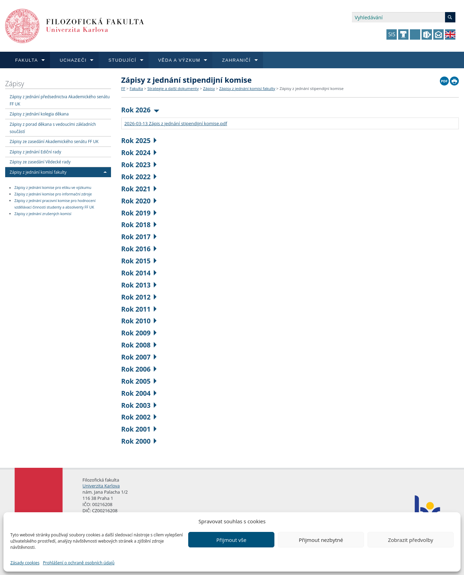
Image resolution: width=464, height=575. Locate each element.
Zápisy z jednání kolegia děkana (39, 114)
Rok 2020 (139, 200)
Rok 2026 (140, 109)
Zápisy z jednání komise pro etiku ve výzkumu (52, 187)
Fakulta (136, 88)
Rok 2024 (139, 152)
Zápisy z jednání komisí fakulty (38, 172)
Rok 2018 (139, 224)
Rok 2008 (139, 345)
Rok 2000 (139, 441)
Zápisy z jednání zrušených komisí (42, 213)
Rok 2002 (139, 417)
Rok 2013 (139, 285)
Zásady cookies (24, 563)
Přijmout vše (231, 539)
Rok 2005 (139, 381)
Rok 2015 (139, 260)
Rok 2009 (139, 332)
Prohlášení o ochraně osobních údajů (78, 563)
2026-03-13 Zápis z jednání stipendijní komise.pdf (175, 123)
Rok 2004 (139, 393)
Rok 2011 (139, 309)
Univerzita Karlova (101, 486)
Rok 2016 (139, 248)
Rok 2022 (139, 176)
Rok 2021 (139, 188)
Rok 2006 (139, 369)
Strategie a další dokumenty (173, 88)
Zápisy (14, 83)
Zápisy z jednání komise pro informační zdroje (53, 194)
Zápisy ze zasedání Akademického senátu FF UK (54, 141)
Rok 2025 (139, 140)
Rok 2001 (139, 429)
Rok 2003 (139, 405)
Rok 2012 (139, 297)
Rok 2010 (139, 320)
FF (123, 88)
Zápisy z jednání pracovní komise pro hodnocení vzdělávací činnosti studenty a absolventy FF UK (54, 204)
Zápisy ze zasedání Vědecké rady (40, 161)
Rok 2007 (139, 357)
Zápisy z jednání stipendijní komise (312, 88)
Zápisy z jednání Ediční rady (35, 151)
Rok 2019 (139, 213)
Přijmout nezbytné (321, 539)
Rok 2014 (139, 273)
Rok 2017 (139, 236)
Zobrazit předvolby (410, 539)
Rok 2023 (139, 164)
